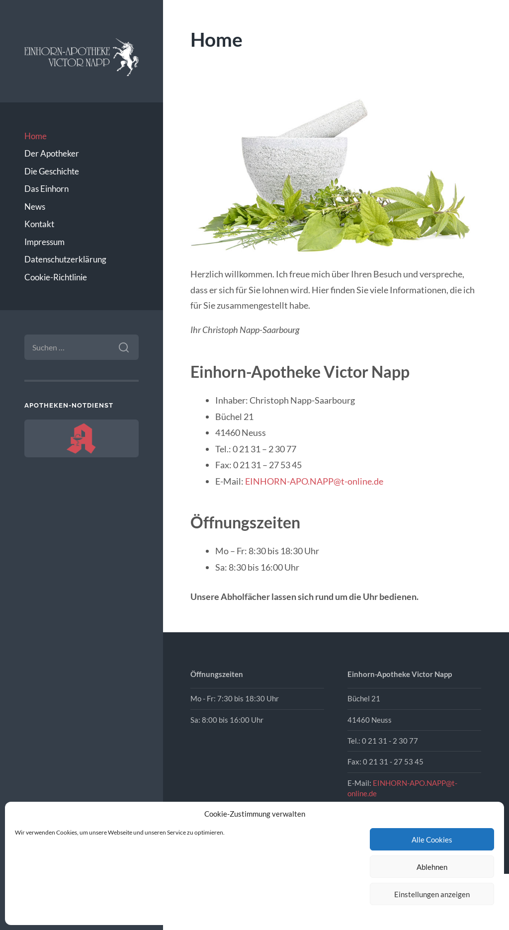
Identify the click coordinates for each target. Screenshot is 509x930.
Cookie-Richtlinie (55, 277)
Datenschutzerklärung (65, 259)
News (34, 206)
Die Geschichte (51, 171)
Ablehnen (432, 866)
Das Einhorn (46, 188)
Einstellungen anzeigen (432, 894)
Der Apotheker (51, 153)
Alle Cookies (432, 839)
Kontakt (39, 224)
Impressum (44, 242)
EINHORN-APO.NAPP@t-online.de (314, 481)
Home (35, 136)
